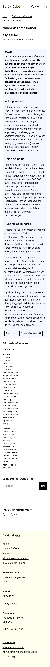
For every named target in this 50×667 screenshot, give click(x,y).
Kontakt (7, 553)
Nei (15, 514)
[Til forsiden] (12, 6)
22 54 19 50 (9, 596)
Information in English (14, 563)
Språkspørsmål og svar (22, 16)
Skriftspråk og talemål (31, 333)
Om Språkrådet (11, 548)
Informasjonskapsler (13, 647)
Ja (7, 514)
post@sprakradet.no (13, 603)
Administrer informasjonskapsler (20, 651)
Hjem (5, 16)
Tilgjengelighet (10, 656)
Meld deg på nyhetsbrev (16, 558)
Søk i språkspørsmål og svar (18, 479)
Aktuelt (6, 543)
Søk (35, 6)
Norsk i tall (11, 333)
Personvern (9, 642)
